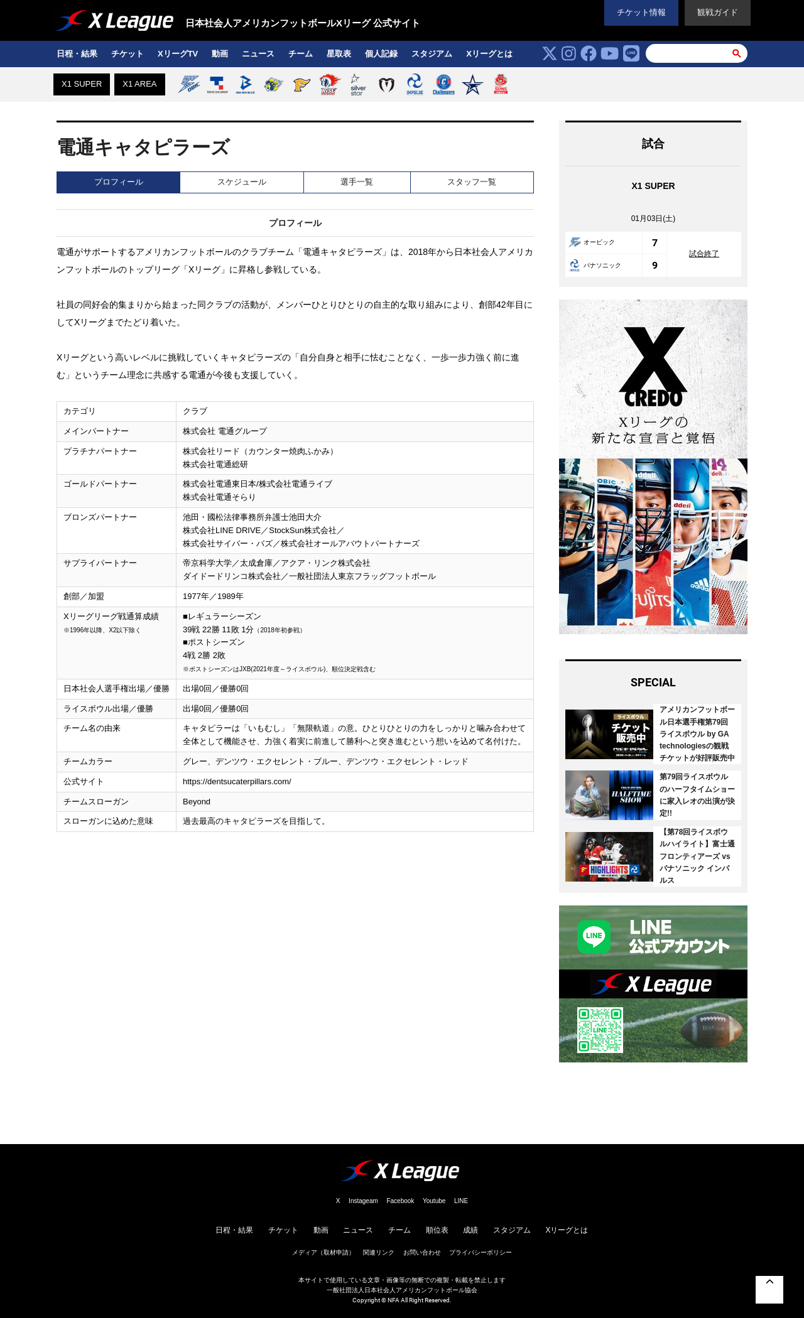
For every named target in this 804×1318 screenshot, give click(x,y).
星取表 (339, 53)
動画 (220, 53)
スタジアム (431, 53)
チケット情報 (641, 12)
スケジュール (241, 181)
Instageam (363, 1200)
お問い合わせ (422, 1252)
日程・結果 (77, 53)
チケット (127, 53)
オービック (591, 242)
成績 (470, 1230)
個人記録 (381, 53)
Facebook (400, 1200)
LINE (461, 1200)
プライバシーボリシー (480, 1252)
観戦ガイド (717, 12)
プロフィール (118, 181)
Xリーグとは (489, 53)
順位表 (437, 1230)
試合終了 (704, 253)
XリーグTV (178, 53)
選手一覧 (356, 181)
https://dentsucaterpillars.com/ (237, 781)
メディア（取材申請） (323, 1252)
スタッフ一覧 (471, 181)
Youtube (434, 1200)
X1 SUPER (82, 84)
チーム (300, 53)
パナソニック (594, 265)
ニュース (258, 53)
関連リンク (378, 1252)
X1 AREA (139, 84)
